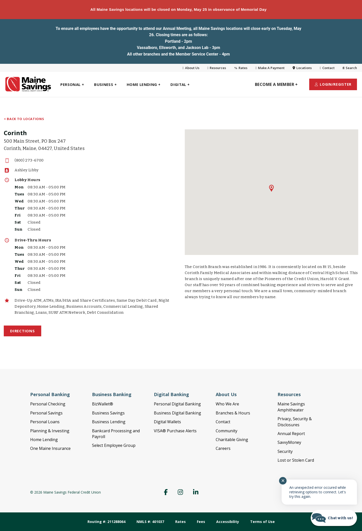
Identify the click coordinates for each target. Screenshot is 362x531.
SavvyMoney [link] (289, 442)
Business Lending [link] (108, 421)
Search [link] (350, 68)
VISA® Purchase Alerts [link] (175, 431)
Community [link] (226, 431)
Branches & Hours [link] (233, 413)
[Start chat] (334, 518)
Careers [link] (223, 448)
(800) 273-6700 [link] (29, 160)
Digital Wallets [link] (167, 421)
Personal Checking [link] (47, 404)
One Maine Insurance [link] (50, 448)
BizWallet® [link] (102, 404)
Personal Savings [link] (46, 413)
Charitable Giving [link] (232, 439)
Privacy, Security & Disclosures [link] (295, 421)
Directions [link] (22, 330)
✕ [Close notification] (283, 480)
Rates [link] (240, 68)
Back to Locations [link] (25, 119)
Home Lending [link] (44, 439)
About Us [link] (191, 68)
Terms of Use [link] (262, 521)
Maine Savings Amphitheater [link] (291, 406)
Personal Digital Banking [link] (177, 404)
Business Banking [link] (111, 394)
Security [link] (285, 451)
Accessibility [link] (227, 521)
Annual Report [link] (291, 433)
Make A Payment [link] (270, 68)
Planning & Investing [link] (49, 431)
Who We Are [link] (227, 404)
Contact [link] (327, 68)
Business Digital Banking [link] (177, 413)
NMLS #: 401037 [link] (150, 521)
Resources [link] (216, 68)
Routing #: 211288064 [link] (106, 521)
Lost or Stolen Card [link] (296, 460)
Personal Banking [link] (50, 394)
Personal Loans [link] (45, 421)
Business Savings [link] (108, 413)
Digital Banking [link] (171, 394)
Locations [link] (302, 68)
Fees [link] (201, 521)
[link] (12, 84)
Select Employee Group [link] (113, 445)
